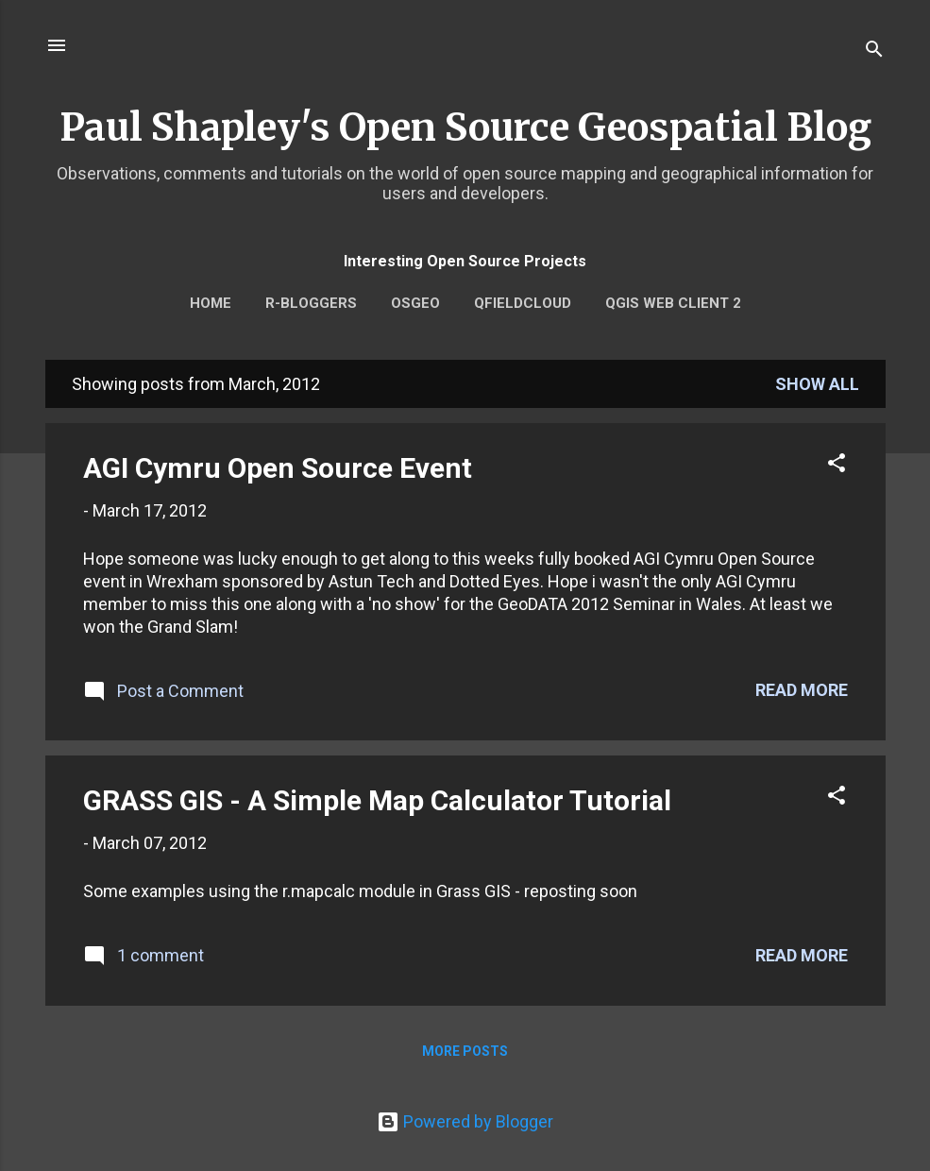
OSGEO (415, 303)
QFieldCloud (522, 303)
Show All (817, 384)
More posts (465, 1051)
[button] (836, 465)
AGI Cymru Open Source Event (277, 467)
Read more (801, 690)
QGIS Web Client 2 (673, 303)
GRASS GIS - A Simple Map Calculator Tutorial (377, 800)
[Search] (874, 51)
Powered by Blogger (465, 1121)
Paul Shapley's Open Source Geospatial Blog (465, 127)
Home (210, 303)
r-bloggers (311, 303)
